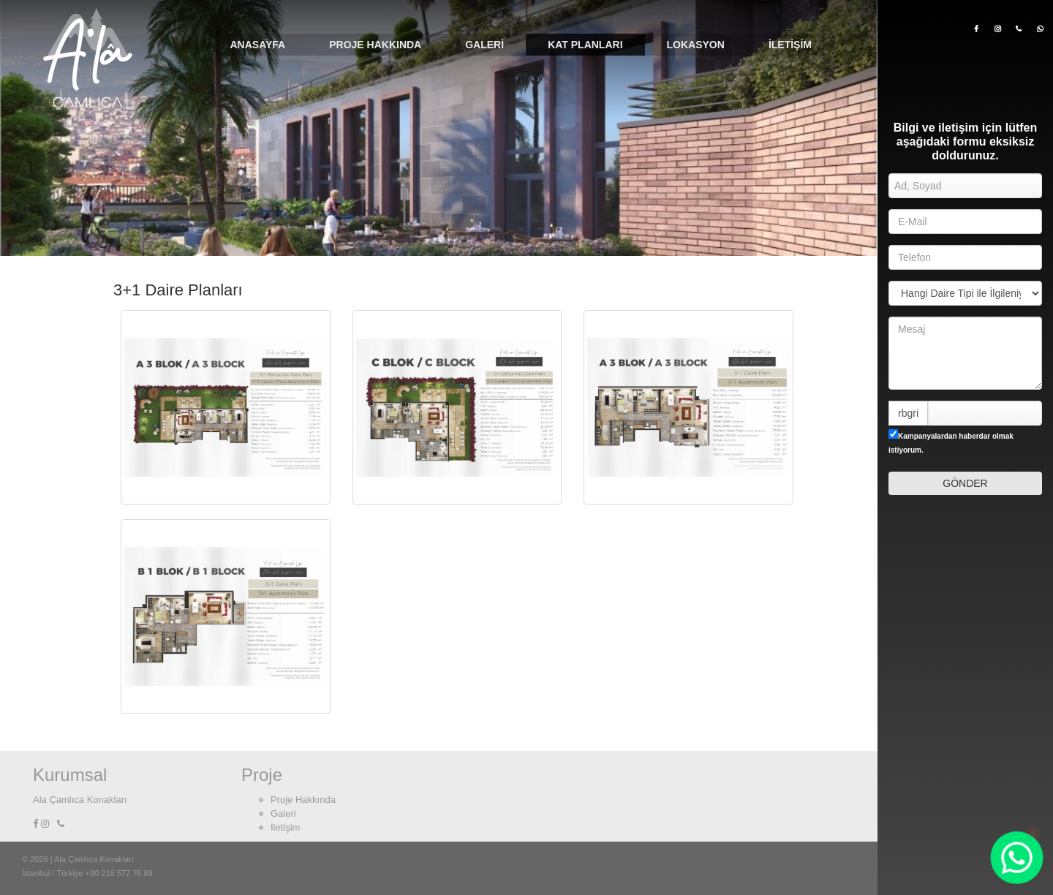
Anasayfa (257, 44)
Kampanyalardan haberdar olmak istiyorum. (951, 441)
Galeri (484, 44)
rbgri (908, 413)
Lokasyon (696, 44)
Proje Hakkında (375, 44)
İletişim (790, 44)
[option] (439, 128)
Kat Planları (585, 44)
